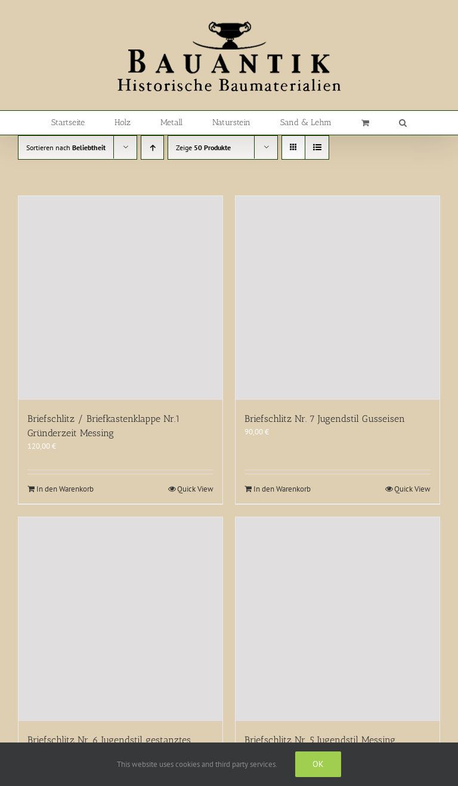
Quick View (195, 489)
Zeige (203, 147)
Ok (318, 764)
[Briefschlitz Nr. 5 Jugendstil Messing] (338, 619)
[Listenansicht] (317, 147)
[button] (403, 123)
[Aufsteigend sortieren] (152, 147)
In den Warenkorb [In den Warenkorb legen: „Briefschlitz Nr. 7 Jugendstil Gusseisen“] (282, 489)
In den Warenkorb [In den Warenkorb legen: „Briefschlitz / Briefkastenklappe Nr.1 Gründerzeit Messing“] (65, 489)
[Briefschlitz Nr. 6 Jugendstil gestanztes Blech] (120, 619)
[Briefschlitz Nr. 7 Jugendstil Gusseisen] (338, 298)
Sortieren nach (66, 147)
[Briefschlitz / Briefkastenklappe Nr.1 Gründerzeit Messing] (120, 298)
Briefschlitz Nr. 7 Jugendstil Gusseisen (325, 418)
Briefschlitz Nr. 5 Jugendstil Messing (320, 739)
